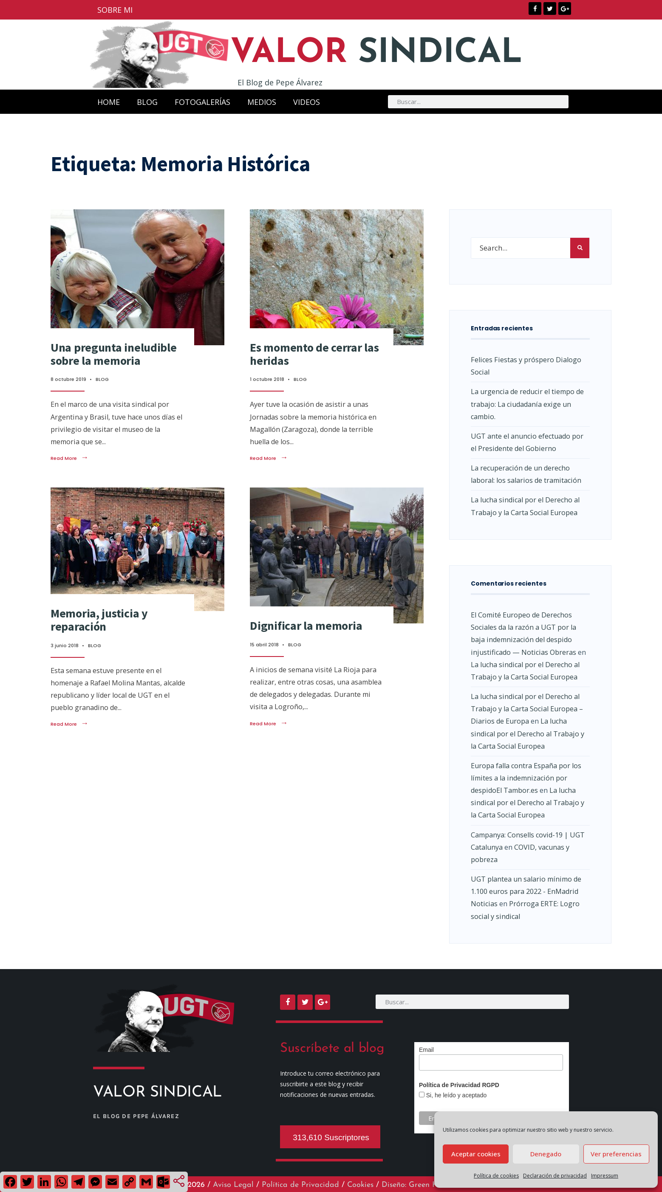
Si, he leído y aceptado (455, 1094)
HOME (108, 101)
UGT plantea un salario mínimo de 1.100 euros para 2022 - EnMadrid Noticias (526, 891)
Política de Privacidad (300, 1185)
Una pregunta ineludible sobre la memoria (114, 354)
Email (426, 1049)
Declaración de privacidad (555, 1175)
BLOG (147, 101)
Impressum (604, 1175)
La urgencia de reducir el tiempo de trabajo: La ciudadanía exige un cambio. (527, 404)
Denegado (545, 1154)
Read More (69, 458)
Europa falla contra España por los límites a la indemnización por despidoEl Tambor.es (526, 778)
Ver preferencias (616, 1154)
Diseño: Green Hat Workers (428, 1185)
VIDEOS (306, 101)
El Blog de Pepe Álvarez (280, 82)
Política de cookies (496, 1175)
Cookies (360, 1185)
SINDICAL (378, 53)
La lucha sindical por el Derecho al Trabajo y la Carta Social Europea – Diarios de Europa (527, 709)
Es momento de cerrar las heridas (314, 354)
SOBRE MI (115, 10)
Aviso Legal (233, 1185)
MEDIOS (261, 101)
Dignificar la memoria (306, 625)
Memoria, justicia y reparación (99, 620)
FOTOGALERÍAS (202, 101)
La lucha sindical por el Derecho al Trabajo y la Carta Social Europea (527, 733)
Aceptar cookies (476, 1154)
